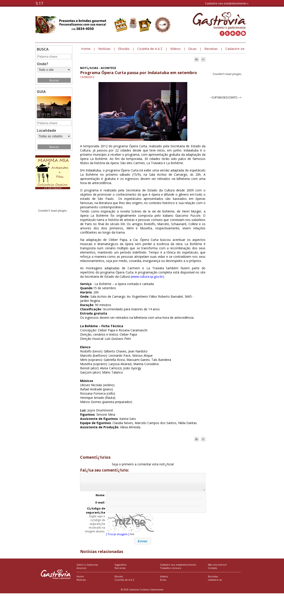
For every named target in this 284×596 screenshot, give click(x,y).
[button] (142, 544)
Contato (212, 570)
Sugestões (120, 567)
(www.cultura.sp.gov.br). (148, 276)
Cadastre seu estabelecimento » (226, 3)
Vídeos (164, 579)
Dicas (163, 582)
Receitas (213, 579)
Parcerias (120, 570)
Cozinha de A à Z (124, 582)
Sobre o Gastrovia (87, 567)
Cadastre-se (215, 582)
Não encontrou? (217, 567)
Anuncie (81, 570)
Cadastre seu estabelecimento (178, 567)
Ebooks (118, 579)
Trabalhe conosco (170, 570)
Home (80, 579)
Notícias (81, 582)
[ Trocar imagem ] (117, 537)
